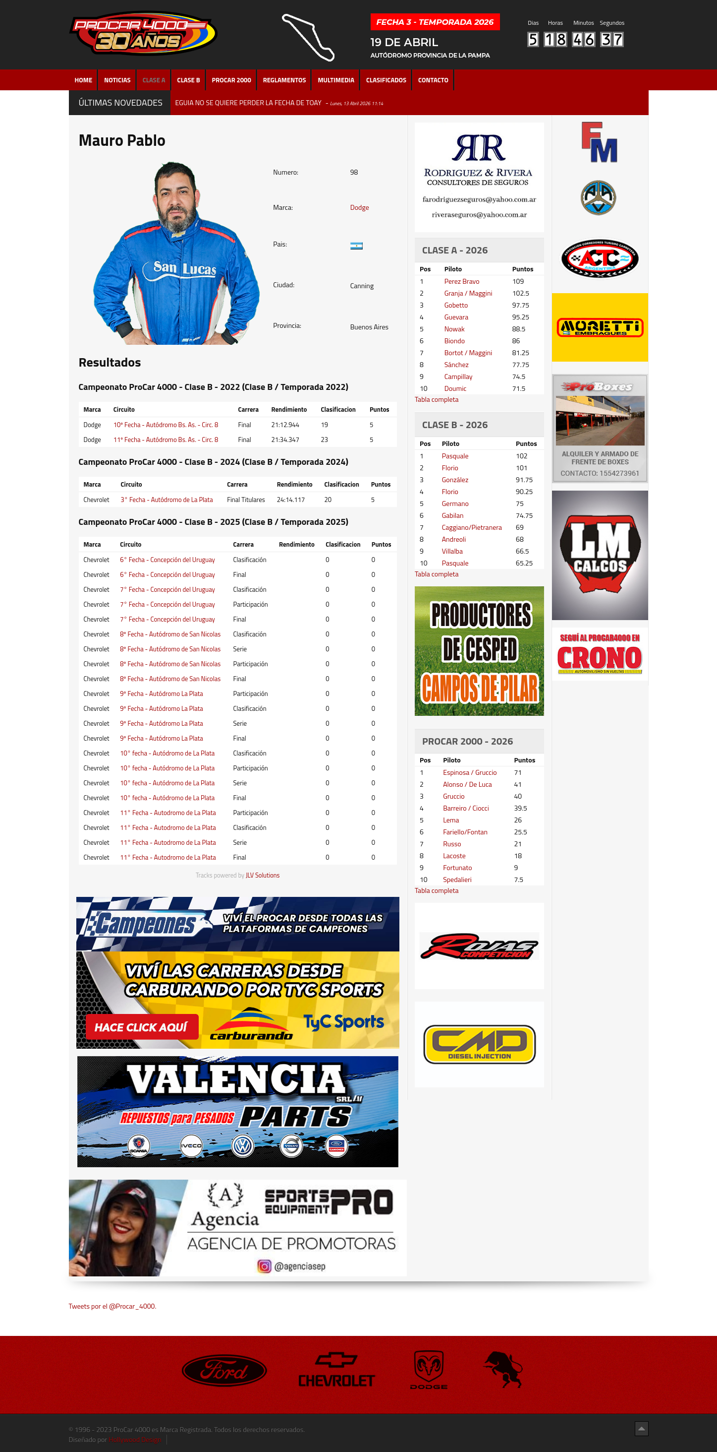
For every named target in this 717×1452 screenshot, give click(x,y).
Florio (450, 467)
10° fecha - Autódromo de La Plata (167, 753)
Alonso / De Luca (467, 784)
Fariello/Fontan (465, 831)
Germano (455, 503)
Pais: (280, 244)
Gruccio (453, 796)
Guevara (456, 317)
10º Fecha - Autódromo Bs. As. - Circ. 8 (166, 425)
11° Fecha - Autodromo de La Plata (168, 813)
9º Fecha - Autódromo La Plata (161, 693)
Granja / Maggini (468, 293)
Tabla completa (437, 399)
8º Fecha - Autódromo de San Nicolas (170, 634)
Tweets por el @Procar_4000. (113, 1306)
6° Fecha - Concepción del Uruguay (167, 560)
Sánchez (456, 364)
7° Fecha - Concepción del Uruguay (167, 589)
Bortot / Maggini (468, 352)
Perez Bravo (462, 281)
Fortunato (457, 867)
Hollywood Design (135, 1439)
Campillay (458, 376)
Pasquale (455, 455)
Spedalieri (457, 879)
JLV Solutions (263, 875)
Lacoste (454, 855)
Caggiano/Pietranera (472, 527)
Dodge (359, 207)
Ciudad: (283, 285)
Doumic (455, 388)
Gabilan (453, 515)
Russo (452, 843)
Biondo (454, 340)
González (455, 479)
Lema (451, 820)
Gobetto (456, 305)
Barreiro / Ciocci (466, 808)
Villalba (452, 551)
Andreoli (454, 539)
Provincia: (287, 325)
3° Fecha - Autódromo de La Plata (167, 500)
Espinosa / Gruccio (470, 772)
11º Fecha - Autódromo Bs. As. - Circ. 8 (166, 439)
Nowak (454, 328)
